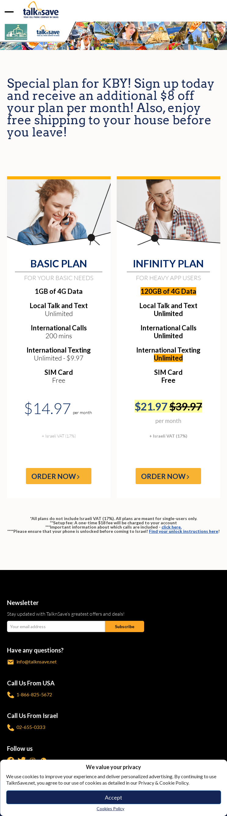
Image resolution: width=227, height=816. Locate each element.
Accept (113, 797)
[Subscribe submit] (124, 626)
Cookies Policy (110, 808)
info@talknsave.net (32, 662)
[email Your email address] (56, 626)
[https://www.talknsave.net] (41, 9)
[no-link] (10, 11)
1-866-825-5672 (29, 694)
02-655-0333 (26, 727)
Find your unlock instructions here (183, 531)
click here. (171, 526)
